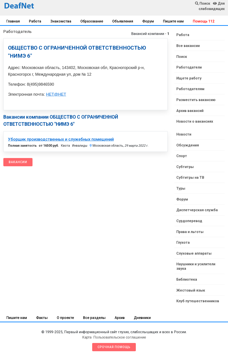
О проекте (65, 314)
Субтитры (184, 165)
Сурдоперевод (189, 218)
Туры (180, 186)
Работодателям (190, 88)
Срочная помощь (114, 343)
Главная (13, 21)
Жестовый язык (190, 287)
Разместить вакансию (195, 99)
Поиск (181, 56)
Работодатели (189, 67)
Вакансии (18, 162)
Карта (87, 334)
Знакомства (60, 21)
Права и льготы (189, 229)
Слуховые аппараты (193, 250)
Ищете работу (188, 77)
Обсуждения (187, 144)
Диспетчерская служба (197, 208)
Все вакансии (188, 45)
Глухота (182, 240)
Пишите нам (173, 21)
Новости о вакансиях (194, 120)
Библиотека (186, 276)
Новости (183, 133)
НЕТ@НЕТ (56, 94)
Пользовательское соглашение (119, 334)
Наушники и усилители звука (195, 263)
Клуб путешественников (197, 298)
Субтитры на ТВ (190, 176)
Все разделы (94, 314)
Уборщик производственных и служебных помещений (61, 139)
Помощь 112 (203, 21)
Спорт (181, 154)
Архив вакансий (189, 110)
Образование (91, 21)
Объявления (122, 21)
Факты (42, 314)
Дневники (142, 314)
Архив (120, 314)
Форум (148, 21)
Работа (35, 21)
